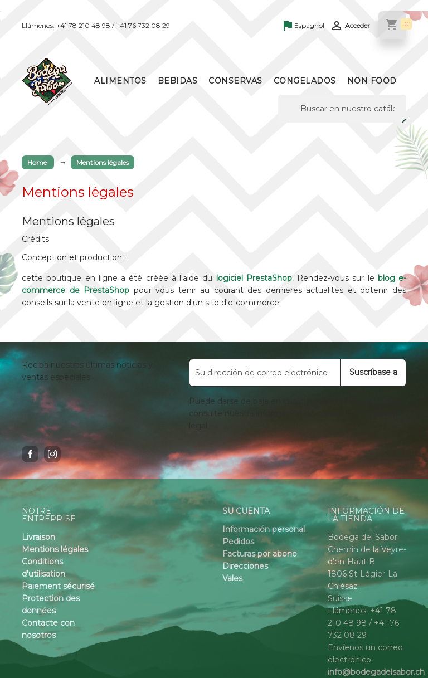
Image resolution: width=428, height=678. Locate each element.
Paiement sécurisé (58, 586)
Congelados (305, 81)
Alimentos (120, 81)
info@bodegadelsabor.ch (376, 672)
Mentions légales (55, 549)
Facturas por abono (259, 554)
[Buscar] (342, 109)
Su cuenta (246, 511)
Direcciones (245, 566)
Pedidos (238, 541)
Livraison (38, 537)
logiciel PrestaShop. (257, 278)
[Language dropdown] (304, 26)
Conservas (235, 81)
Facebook (30, 454)
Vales (232, 578)
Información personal (263, 529)
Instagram (52, 454)
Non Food (372, 81)
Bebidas (178, 81)
